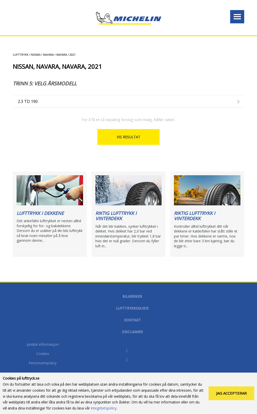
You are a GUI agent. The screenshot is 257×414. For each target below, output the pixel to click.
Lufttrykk (20, 54)
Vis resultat (128, 137)
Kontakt (132, 320)
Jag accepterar (231, 393)
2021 (73, 54)
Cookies (42, 354)
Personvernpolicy (42, 363)
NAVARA (48, 54)
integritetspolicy (103, 408)
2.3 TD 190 (28, 101)
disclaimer (132, 331)
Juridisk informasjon (43, 345)
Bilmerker (132, 296)
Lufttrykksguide (132, 308)
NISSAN (35, 54)
